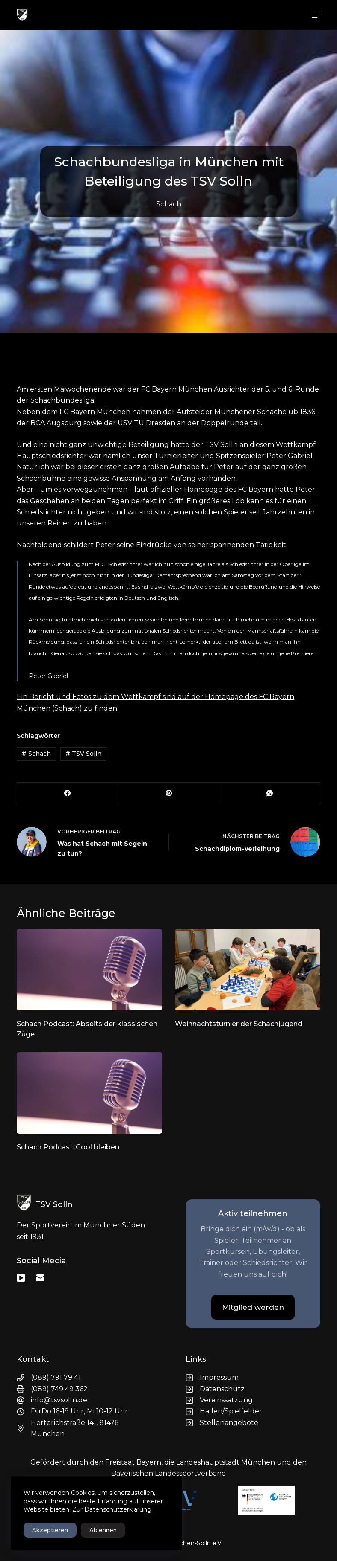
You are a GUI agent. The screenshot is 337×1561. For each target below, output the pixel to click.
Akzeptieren (50, 1529)
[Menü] (316, 15)
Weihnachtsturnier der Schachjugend (238, 1024)
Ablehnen (103, 1529)
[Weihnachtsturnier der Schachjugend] (247, 969)
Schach (168, 204)
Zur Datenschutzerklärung (111, 1509)
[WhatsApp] (269, 793)
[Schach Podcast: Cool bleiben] (89, 1093)
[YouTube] (21, 1278)
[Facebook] (67, 793)
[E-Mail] (40, 1278)
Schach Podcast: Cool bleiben (68, 1147)
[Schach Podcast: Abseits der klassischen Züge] (89, 969)
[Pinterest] (168, 793)
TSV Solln (83, 753)
